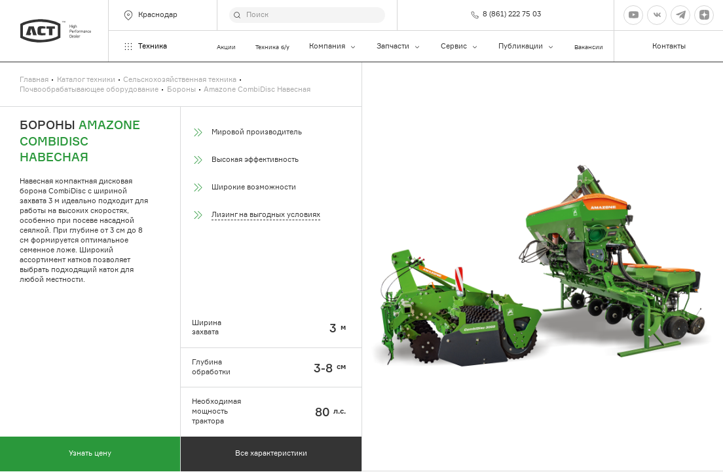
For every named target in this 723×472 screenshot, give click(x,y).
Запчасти (399, 46)
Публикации (526, 46)
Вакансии (588, 46)
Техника (144, 46)
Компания (333, 46)
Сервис (460, 46)
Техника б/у (272, 46)
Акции (226, 46)
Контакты (669, 46)
